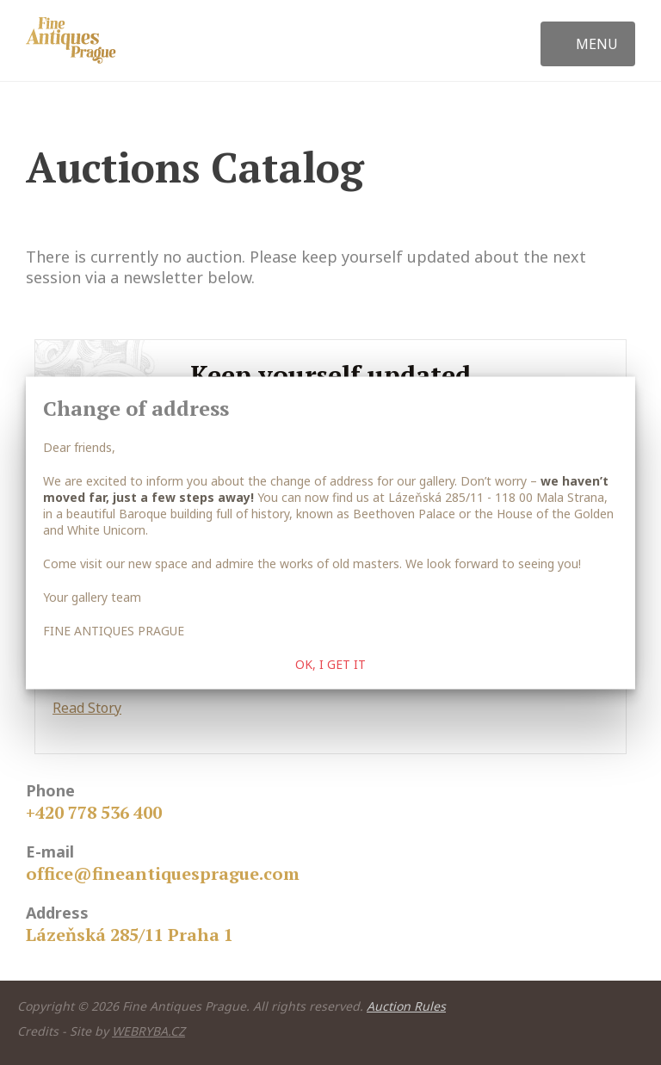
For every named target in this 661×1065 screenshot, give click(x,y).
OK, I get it (330, 663)
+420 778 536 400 (94, 812)
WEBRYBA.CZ (148, 1031)
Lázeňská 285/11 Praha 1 (129, 934)
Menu (597, 43)
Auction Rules (406, 1006)
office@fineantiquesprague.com (163, 873)
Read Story (87, 707)
